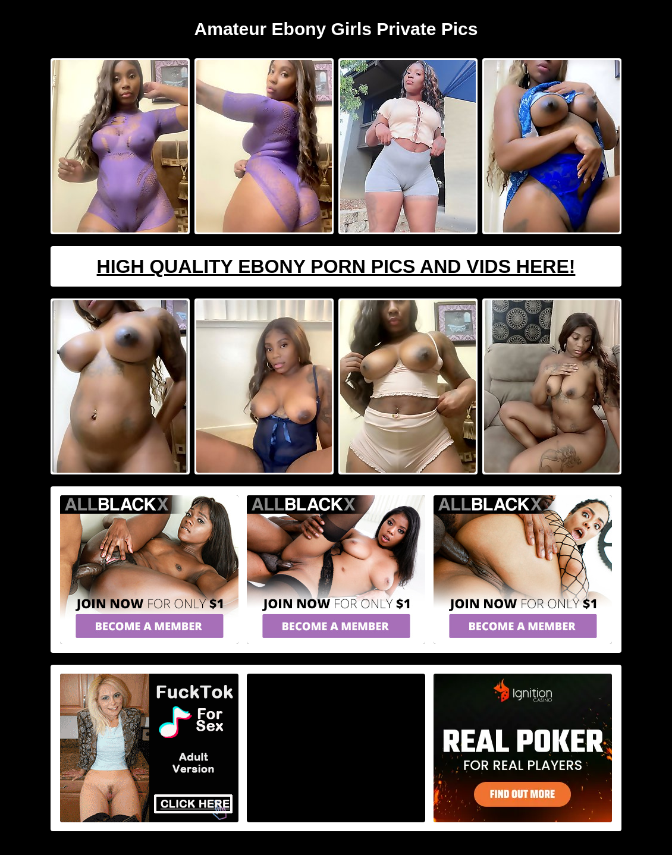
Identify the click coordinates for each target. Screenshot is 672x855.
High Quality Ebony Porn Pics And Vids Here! (336, 266)
